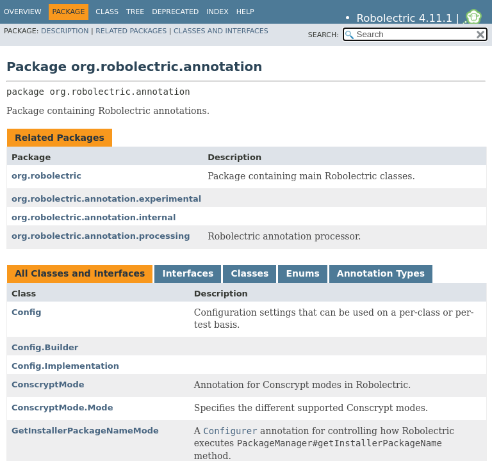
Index (217, 12)
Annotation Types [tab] (381, 273)
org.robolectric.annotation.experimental (106, 199)
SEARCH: (323, 35)
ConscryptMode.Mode (62, 407)
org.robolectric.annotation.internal (94, 217)
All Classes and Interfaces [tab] (80, 273)
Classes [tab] (249, 273)
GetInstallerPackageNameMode (85, 430)
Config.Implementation (65, 366)
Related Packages (131, 31)
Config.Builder (45, 347)
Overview (23, 12)
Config (27, 312)
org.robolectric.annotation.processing (101, 236)
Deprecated (175, 12)
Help (245, 12)
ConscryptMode (48, 384)
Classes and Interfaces (221, 31)
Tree (135, 12)
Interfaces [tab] (187, 273)
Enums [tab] (302, 273)
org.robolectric (46, 176)
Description (64, 31)
